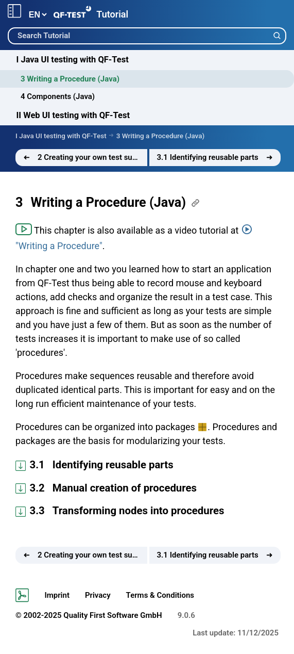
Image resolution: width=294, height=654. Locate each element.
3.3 (37, 510)
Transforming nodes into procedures (138, 510)
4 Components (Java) (58, 96)
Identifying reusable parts (113, 465)
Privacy (98, 595)
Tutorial (112, 14)
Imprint (57, 595)
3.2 (37, 488)
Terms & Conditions (160, 595)
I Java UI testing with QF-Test (72, 59)
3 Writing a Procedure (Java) (70, 79)
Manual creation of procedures (125, 488)
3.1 (37, 465)
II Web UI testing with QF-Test (73, 115)
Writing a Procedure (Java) (108, 202)
